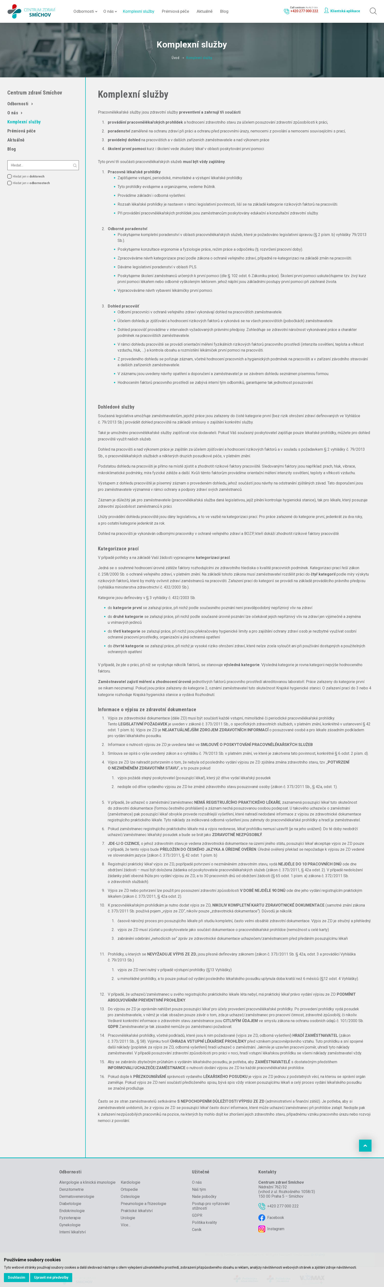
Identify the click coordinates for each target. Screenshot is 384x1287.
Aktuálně (205, 11)
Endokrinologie (72, 1210)
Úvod (175, 58)
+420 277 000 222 (283, 1206)
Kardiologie (130, 1182)
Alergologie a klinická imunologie (87, 1182)
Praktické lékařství (137, 1210)
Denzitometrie (71, 1189)
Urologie (128, 1218)
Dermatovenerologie (76, 1196)
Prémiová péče (175, 11)
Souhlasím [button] (16, 1277)
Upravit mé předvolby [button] (51, 1277)
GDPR (197, 1215)
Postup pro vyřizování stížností (210, 1206)
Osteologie (130, 1196)
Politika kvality (204, 1222)
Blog (224, 11)
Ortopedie (129, 1189)
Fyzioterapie (70, 1218)
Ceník (197, 1229)
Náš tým (199, 1189)
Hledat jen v (28, 176)
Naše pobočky (204, 1196)
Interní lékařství (72, 1232)
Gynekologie (70, 1225)
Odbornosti (83, 11)
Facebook (275, 1217)
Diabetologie (70, 1203)
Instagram (275, 1229)
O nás (108, 11)
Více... (126, 1225)
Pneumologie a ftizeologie (143, 1203)
